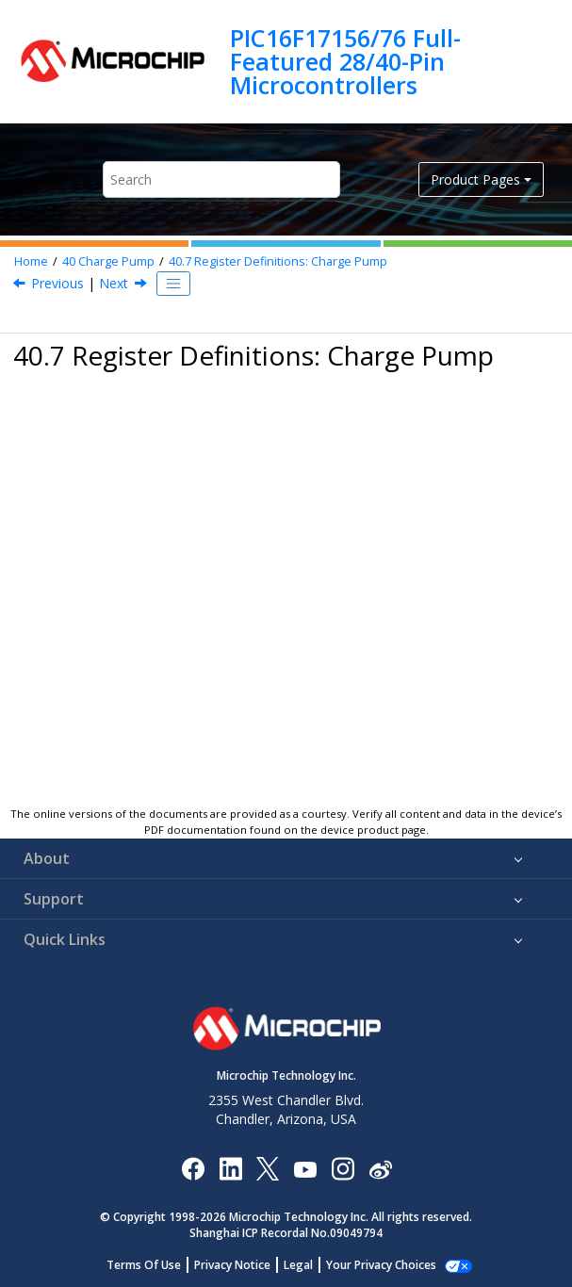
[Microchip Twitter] (267, 1168)
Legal (308, 1265)
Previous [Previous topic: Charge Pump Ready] (57, 283)
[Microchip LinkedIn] (230, 1168)
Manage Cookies (381, 1265)
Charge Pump (108, 261)
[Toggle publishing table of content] (173, 283)
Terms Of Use (154, 1265)
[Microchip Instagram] (342, 1168)
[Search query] (221, 179)
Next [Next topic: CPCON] (113, 283)
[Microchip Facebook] (192, 1168)
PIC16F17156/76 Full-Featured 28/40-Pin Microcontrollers (345, 62)
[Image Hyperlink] (305, 1169)
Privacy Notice (242, 1265)
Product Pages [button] (475, 179)
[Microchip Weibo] (380, 1169)
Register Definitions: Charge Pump (278, 261)
